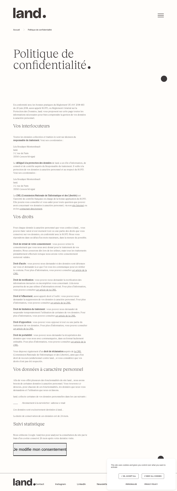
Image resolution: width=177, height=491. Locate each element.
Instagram (60, 484)
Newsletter (102, 484)
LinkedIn (81, 484)
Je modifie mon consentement (39, 449)
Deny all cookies (153, 476)
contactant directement (31, 208)
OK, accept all (128, 476)
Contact (39, 484)
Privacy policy (151, 484)
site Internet (78, 205)
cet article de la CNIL (46, 289)
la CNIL (77, 351)
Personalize (131, 484)
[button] (161, 15)
